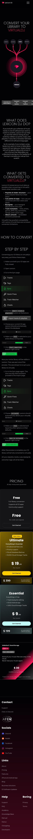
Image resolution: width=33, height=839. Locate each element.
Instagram (9, 747)
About (4, 765)
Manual (4, 817)
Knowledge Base (8, 813)
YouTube (8, 752)
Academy (5, 809)
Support (5, 707)
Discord (8, 732)
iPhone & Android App (10, 776)
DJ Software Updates (9, 788)
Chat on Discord (7, 710)
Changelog (6, 824)
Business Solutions (8, 784)
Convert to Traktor (25, 103)
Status (4, 820)
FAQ (3, 805)
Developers (6, 828)
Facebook (8, 742)
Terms (19, 675)
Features (5, 773)
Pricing (4, 769)
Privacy (25, 801)
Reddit (7, 737)
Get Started (16, 524)
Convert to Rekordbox (7, 102)
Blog (3, 780)
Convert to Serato (16, 103)
